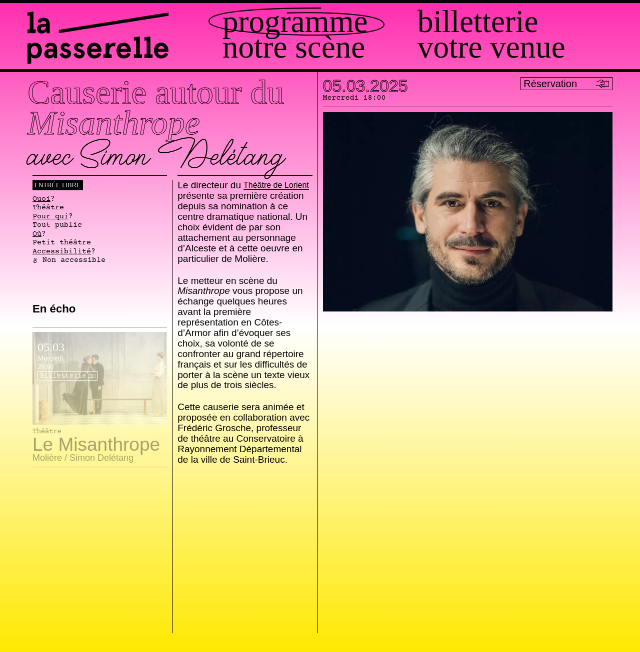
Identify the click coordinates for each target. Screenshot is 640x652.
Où (37, 234)
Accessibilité (61, 252)
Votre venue (492, 47)
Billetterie (478, 22)
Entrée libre (57, 185)
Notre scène (293, 47)
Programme (295, 22)
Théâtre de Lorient (276, 185)
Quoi (41, 199)
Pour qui (50, 217)
